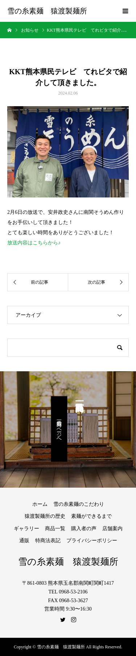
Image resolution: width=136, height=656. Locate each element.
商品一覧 (55, 528)
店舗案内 (112, 528)
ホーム (40, 504)
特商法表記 (48, 540)
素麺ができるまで (91, 516)
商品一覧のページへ (59, 429)
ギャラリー (26, 528)
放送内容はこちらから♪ (34, 242)
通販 (24, 540)
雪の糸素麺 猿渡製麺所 (47, 11)
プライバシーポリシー (91, 540)
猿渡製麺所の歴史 (45, 516)
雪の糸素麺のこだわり (78, 504)
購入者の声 (83, 528)
